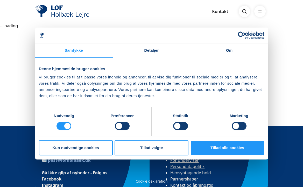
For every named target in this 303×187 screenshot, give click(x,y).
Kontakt (220, 11)
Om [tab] (229, 50)
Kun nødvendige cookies (75, 147)
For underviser (184, 160)
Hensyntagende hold (190, 173)
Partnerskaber (184, 179)
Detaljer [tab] (151, 50)
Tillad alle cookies (227, 147)
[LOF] (73, 11)
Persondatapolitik (187, 166)
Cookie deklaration (151, 181)
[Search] (244, 11)
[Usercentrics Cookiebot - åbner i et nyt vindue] (241, 35)
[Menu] (260, 11)
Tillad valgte (151, 147)
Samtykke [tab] (74, 50)
